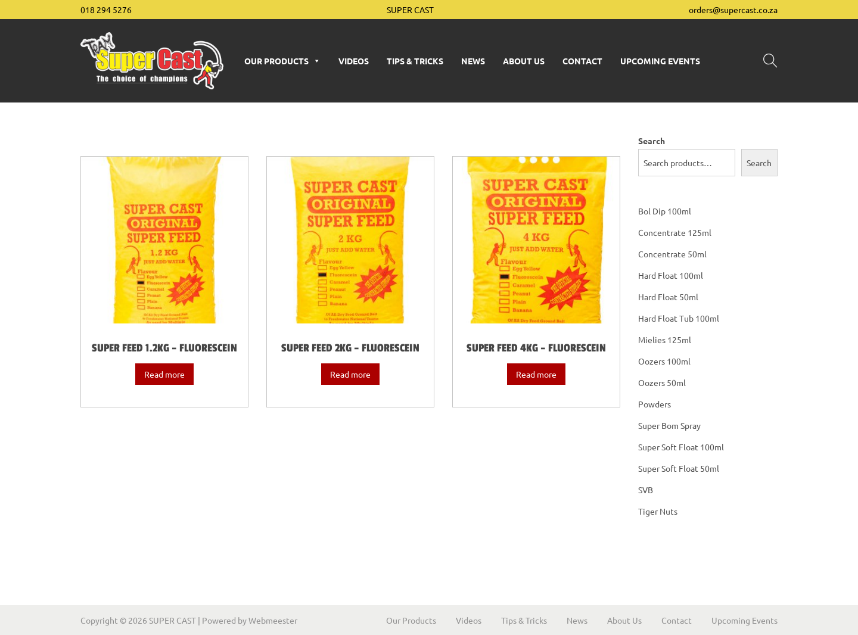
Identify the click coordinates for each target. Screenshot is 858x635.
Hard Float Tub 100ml (678, 318)
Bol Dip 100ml (664, 211)
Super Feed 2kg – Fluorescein (350, 347)
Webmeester (272, 620)
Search (651, 140)
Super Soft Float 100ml (681, 446)
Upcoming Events (660, 60)
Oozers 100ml (664, 361)
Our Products (282, 60)
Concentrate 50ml (672, 253)
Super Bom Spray (669, 425)
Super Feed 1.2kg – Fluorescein (164, 347)
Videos (353, 60)
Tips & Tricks (415, 60)
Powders (654, 404)
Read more (164, 374)
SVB (645, 489)
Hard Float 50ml (668, 296)
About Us (524, 60)
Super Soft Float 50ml (678, 468)
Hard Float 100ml (670, 275)
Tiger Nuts (657, 511)
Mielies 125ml (664, 339)
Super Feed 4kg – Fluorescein (536, 347)
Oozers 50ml (662, 382)
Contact (582, 60)
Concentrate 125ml (674, 232)
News (473, 60)
